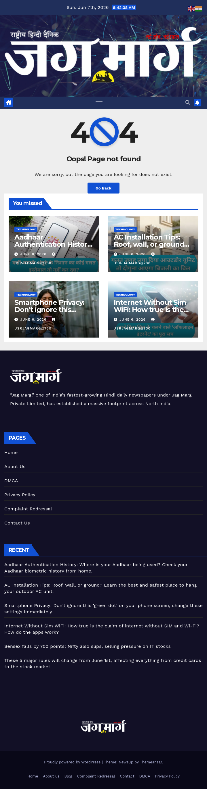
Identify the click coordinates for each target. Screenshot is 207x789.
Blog (68, 776)
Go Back (103, 188)
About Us (14, 466)
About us (51, 776)
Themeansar (151, 762)
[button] (187, 102)
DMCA (11, 480)
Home (11, 452)
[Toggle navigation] (99, 103)
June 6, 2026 (34, 254)
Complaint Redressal (28, 509)
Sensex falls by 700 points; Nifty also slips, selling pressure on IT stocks (87, 646)
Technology (26, 229)
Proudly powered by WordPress (73, 762)
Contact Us (17, 523)
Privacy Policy (19, 494)
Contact (127, 776)
